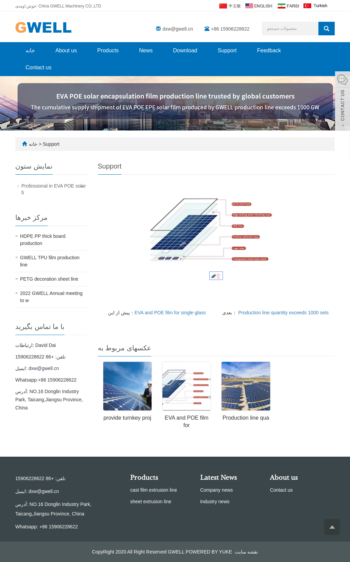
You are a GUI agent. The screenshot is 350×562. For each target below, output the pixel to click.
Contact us (38, 67)
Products (108, 50)
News (146, 50)
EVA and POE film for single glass (170, 312)
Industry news (214, 501)
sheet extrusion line (150, 501)
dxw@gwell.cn (177, 29)
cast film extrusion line (153, 490)
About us (66, 50)
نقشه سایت (246, 552)
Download (185, 50)
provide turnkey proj (127, 418)
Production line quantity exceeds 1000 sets (283, 312)
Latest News (218, 477)
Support (227, 50)
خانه (30, 50)
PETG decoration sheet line (49, 279)
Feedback (269, 50)
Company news (216, 490)
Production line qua (246, 418)
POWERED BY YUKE (209, 552)
